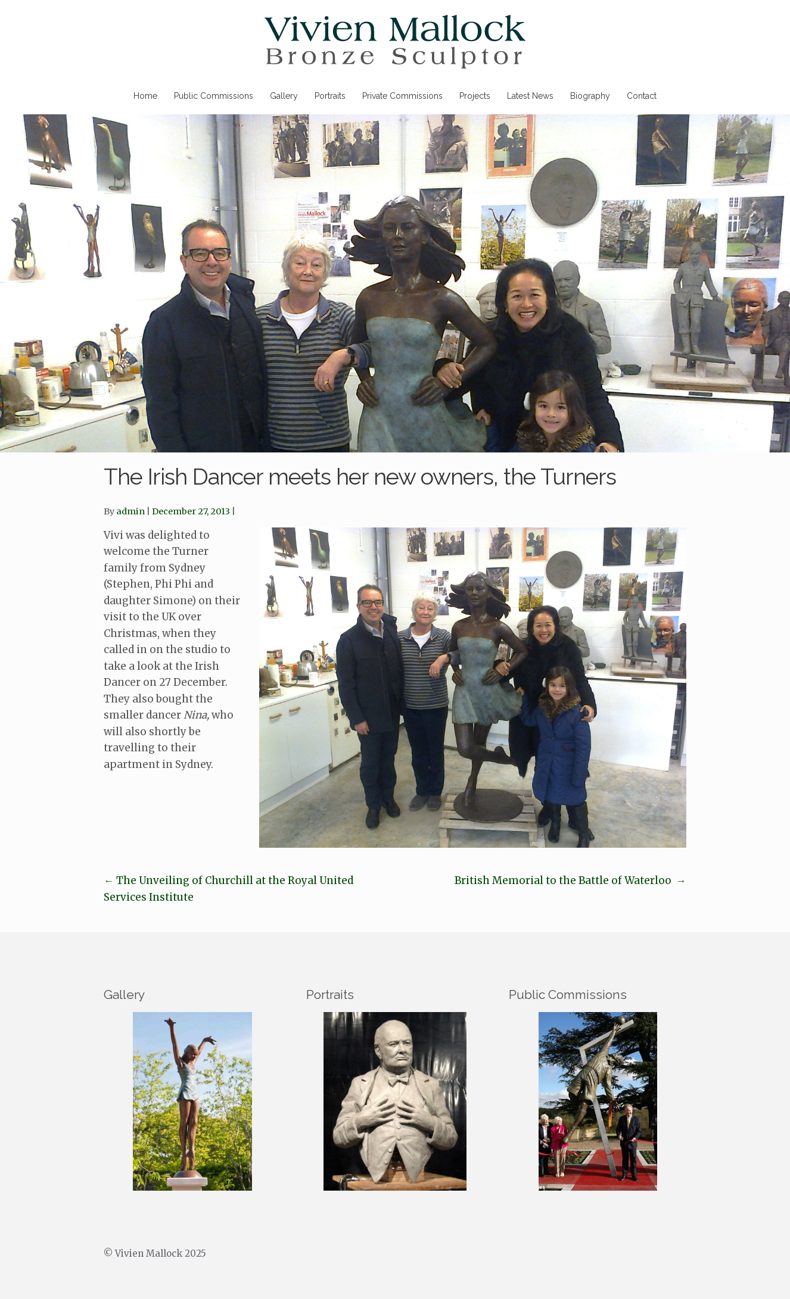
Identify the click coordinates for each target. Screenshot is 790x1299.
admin (130, 511)
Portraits (330, 96)
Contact (642, 96)
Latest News (530, 96)
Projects (474, 96)
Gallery (284, 96)
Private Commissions (402, 96)
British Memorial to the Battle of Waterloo (570, 880)
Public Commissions (213, 96)
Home (145, 96)
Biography (590, 96)
